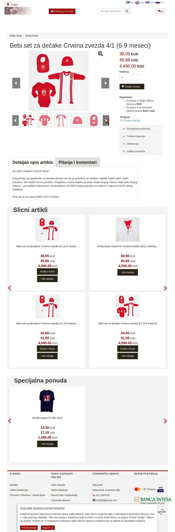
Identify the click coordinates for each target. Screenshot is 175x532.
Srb (130, 2)
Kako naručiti (58, 484)
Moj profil (97, 484)
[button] (12, 4)
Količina (124, 71)
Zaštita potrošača (133, 151)
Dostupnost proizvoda (136, 128)
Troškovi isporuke (133, 136)
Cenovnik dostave (60, 500)
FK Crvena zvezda (130, 120)
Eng (139, 2)
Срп (149, 2)
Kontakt (14, 484)
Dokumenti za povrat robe (106, 490)
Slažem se (47, 527)
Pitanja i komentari (78, 162)
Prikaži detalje (28, 527)
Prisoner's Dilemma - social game (27, 495)
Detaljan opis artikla (32, 162)
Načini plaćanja (59, 490)
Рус (160, 2)
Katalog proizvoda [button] (62, 11)
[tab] (141, 128)
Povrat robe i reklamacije (64, 495)
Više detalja (47, 278)
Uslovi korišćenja (19, 490)
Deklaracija (130, 143)
